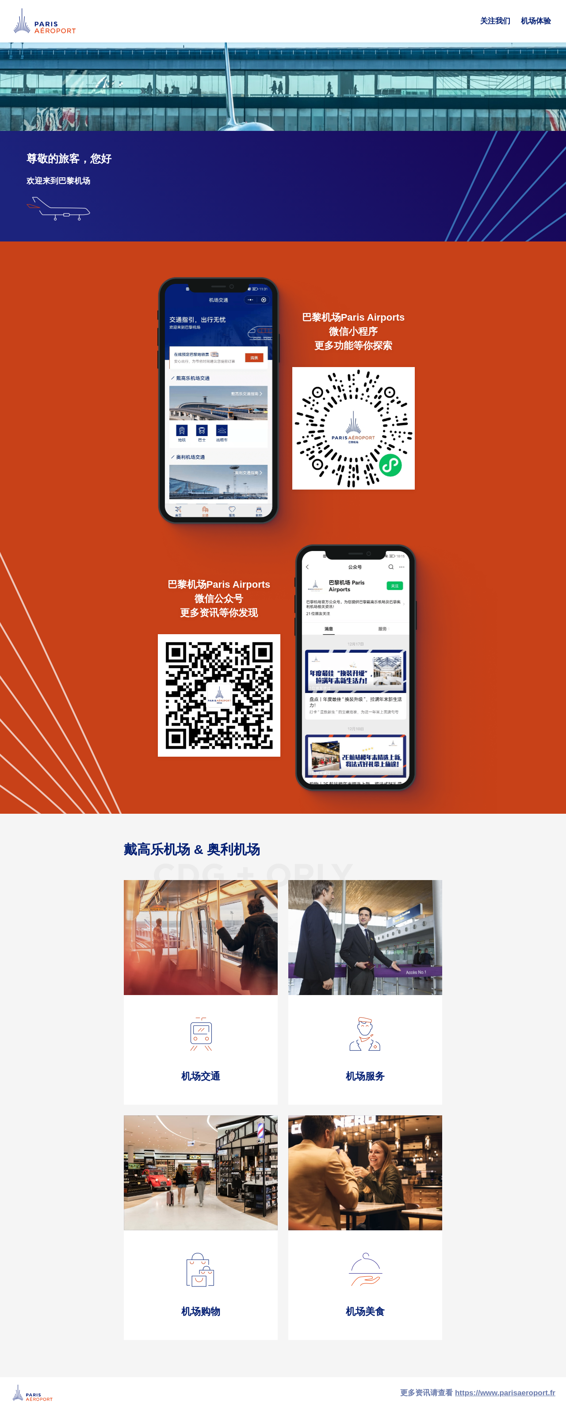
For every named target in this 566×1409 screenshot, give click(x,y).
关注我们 (495, 21)
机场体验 (536, 21)
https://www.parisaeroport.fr (505, 1393)
